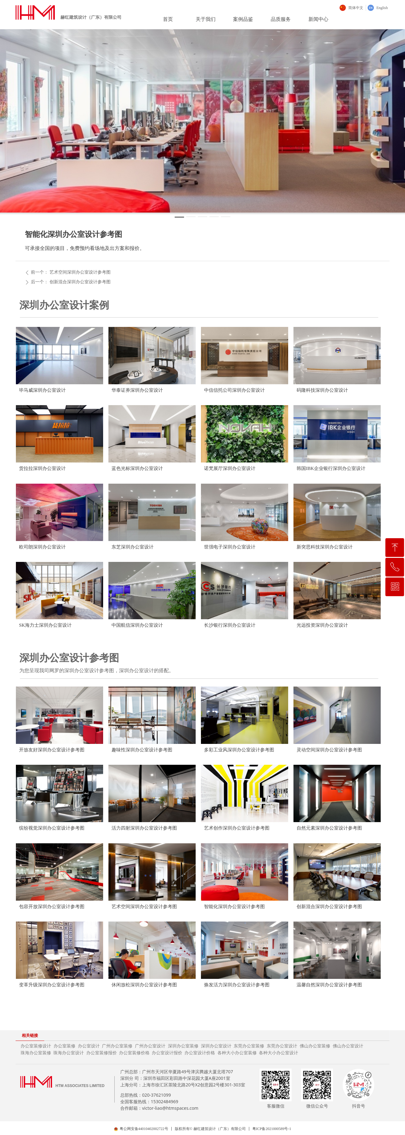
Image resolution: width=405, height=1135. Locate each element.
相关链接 (30, 1035)
